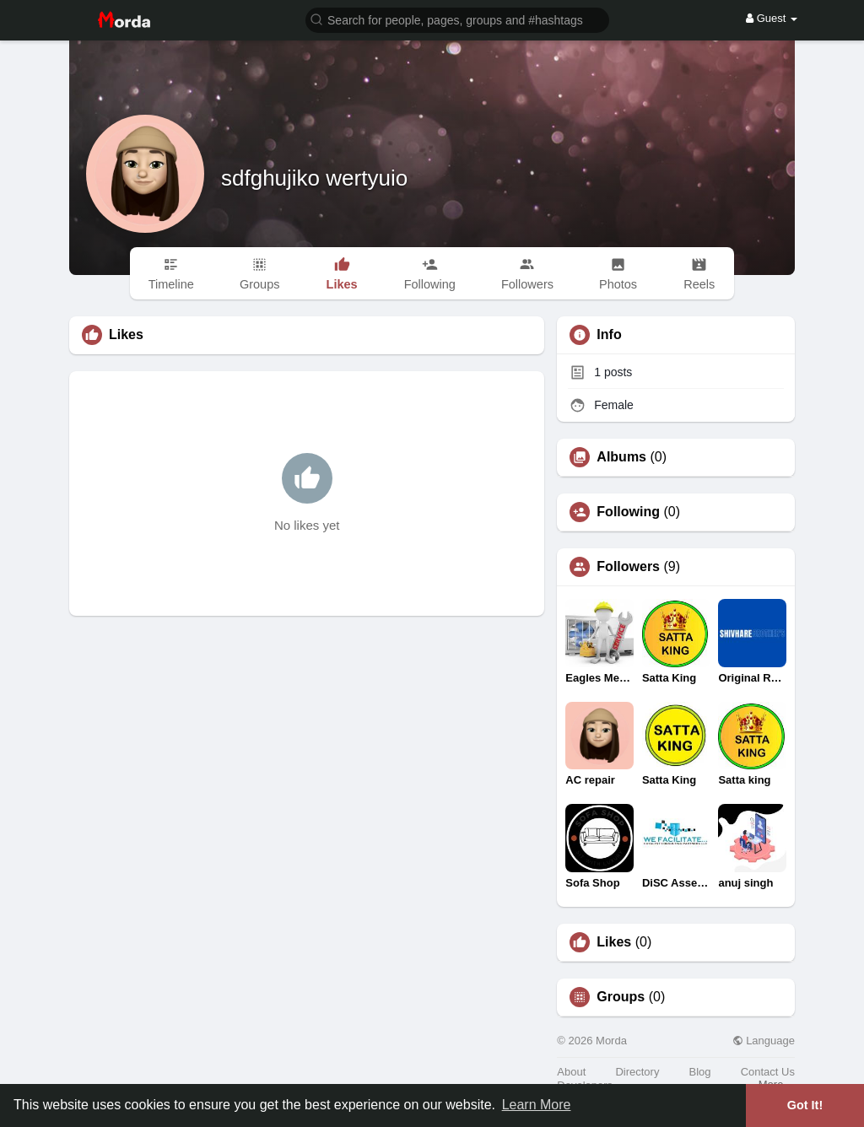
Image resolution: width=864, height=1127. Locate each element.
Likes (614, 942)
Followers (628, 567)
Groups (621, 997)
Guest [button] (771, 18)
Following (628, 512)
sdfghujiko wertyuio (314, 178)
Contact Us (768, 1071)
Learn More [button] (536, 1104)
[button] (457, 19)
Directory (637, 1071)
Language (763, 1040)
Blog (700, 1071)
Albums (621, 457)
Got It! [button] (805, 1105)
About (571, 1071)
